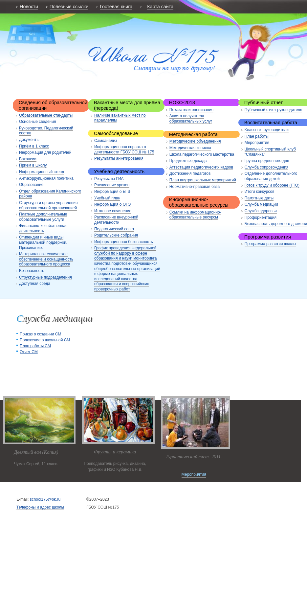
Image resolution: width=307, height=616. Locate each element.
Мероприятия (257, 142)
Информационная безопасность (123, 242)
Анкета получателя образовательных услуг (190, 119)
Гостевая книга (116, 6)
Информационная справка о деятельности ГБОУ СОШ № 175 (124, 149)
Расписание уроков (111, 185)
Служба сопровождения (267, 167)
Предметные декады (188, 160)
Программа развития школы (270, 243)
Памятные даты (259, 198)
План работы (257, 136)
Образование (31, 184)
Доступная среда (34, 283)
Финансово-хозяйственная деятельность (43, 228)
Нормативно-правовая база (194, 186)
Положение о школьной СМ (45, 340)
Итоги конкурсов (259, 191)
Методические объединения (195, 141)
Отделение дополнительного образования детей (271, 176)
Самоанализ (105, 140)
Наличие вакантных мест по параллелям (120, 118)
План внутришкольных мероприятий (202, 180)
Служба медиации (261, 204)
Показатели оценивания (191, 109)
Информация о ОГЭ (112, 204)
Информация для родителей (45, 152)
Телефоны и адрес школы (40, 507)
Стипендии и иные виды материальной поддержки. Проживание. (43, 242)
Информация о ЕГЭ (112, 191)
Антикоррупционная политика (46, 178)
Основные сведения (37, 121)
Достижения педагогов (190, 173)
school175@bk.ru (45, 499)
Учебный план (107, 198)
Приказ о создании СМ (40, 334)
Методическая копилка (190, 148)
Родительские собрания (116, 235)
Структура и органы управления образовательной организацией (48, 205)
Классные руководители (267, 129)
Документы (29, 139)
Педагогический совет (114, 229)
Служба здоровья (261, 211)
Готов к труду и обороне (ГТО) (272, 185)
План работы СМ (35, 346)
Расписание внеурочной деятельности (116, 220)
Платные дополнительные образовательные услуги (43, 217)
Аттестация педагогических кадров (201, 167)
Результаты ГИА (109, 178)
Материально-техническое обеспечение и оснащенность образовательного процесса (46, 259)
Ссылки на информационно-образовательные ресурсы (195, 215)
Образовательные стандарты (46, 115)
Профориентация (260, 217)
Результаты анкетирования (118, 158)
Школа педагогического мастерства (201, 154)
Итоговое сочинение (112, 211)
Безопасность (31, 270)
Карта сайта (160, 6)
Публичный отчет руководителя (273, 109)
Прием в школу (33, 165)
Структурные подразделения (45, 277)
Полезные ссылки (69, 6)
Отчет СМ (29, 352)
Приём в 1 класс (34, 146)
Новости (29, 6)
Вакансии (27, 159)
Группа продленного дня (267, 160)
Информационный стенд (41, 172)
